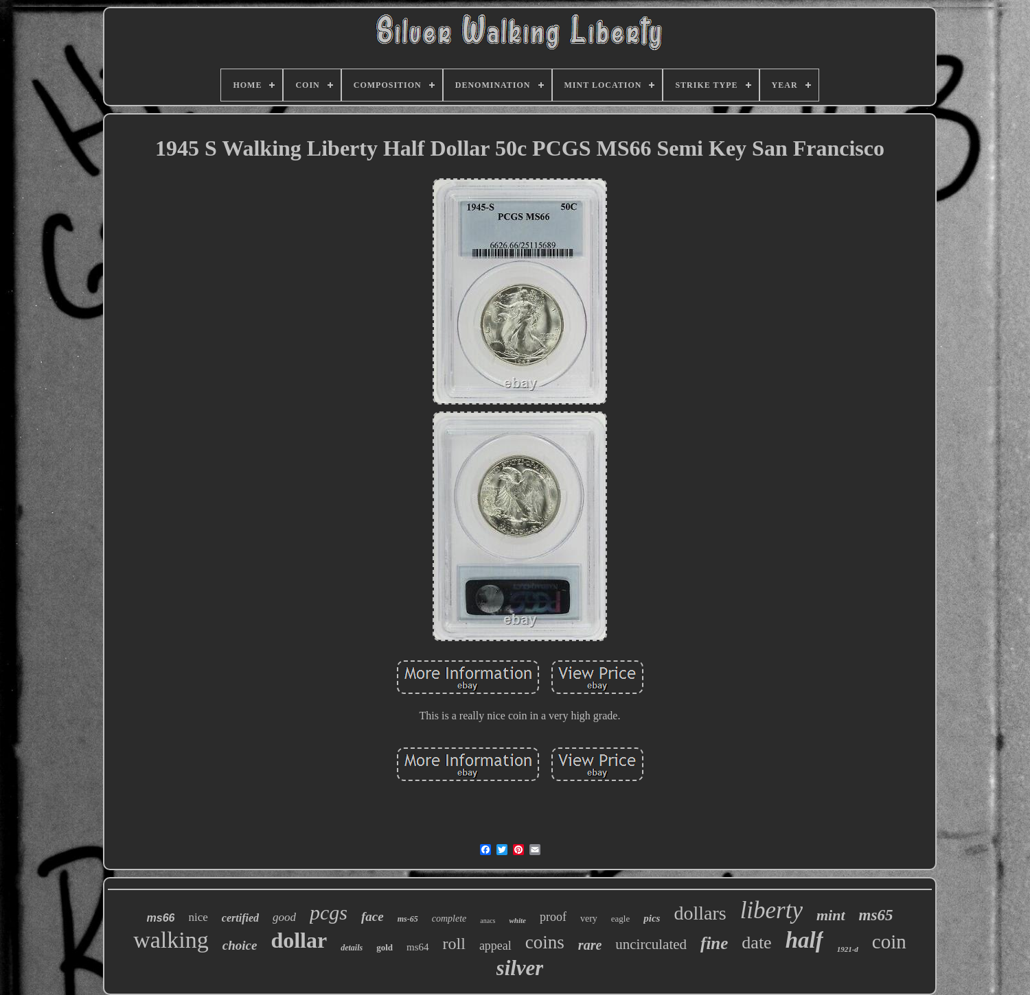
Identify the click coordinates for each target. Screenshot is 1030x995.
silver (520, 968)
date (756, 942)
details (352, 947)
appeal (495, 945)
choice (240, 945)
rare (590, 944)
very (588, 918)
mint (830, 915)
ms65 (876, 915)
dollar (299, 940)
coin (889, 941)
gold (384, 947)
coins (544, 942)
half (804, 940)
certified (240, 918)
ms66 (161, 918)
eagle (620, 918)
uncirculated (651, 944)
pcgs (328, 912)
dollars (700, 913)
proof (553, 917)
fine (714, 943)
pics (651, 918)
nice (197, 917)
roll (454, 943)
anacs (487, 920)
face (372, 916)
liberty (771, 910)
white (517, 920)
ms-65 (408, 919)
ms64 (418, 947)
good (284, 917)
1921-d (847, 949)
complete (449, 918)
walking (171, 939)
